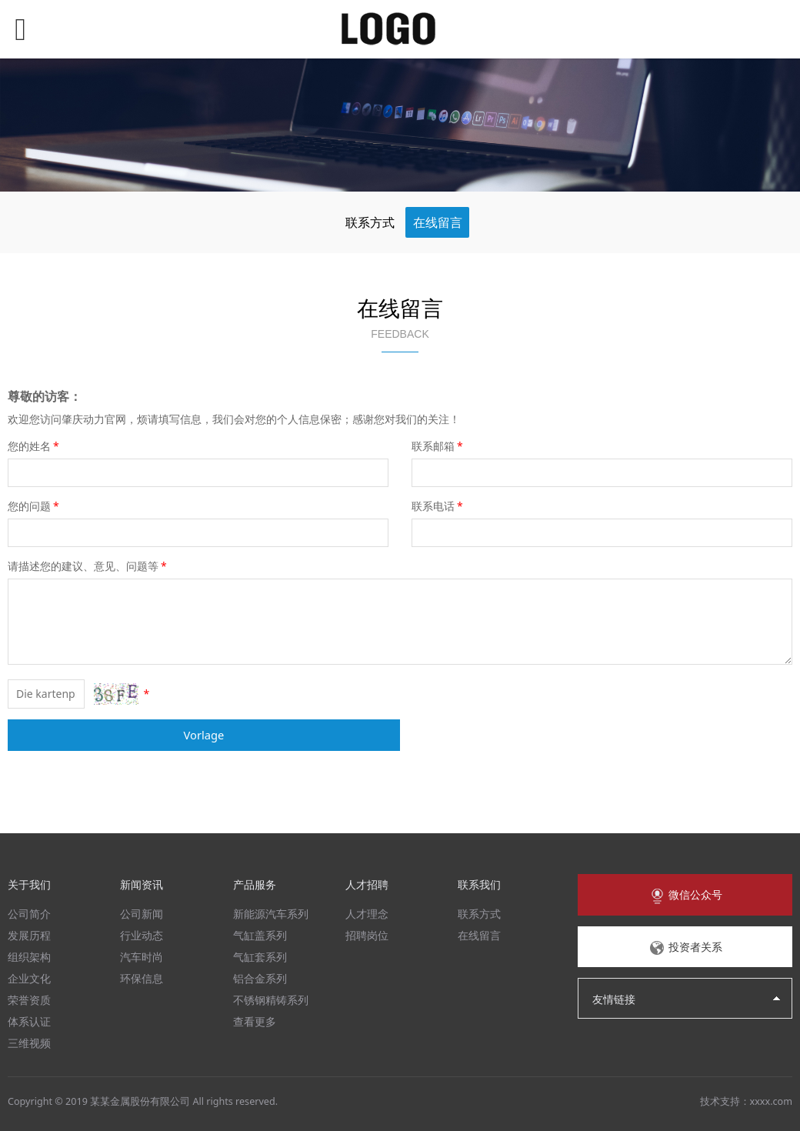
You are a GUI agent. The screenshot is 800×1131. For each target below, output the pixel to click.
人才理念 (366, 913)
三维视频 (29, 1043)
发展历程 (29, 935)
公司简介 (29, 913)
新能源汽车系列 (270, 913)
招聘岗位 (366, 935)
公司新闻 (141, 913)
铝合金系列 (260, 978)
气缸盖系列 (260, 935)
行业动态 (141, 935)
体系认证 (29, 1021)
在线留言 (437, 222)
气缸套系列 (260, 956)
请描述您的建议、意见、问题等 (88, 566)
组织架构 (29, 956)
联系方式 (370, 222)
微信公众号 (685, 895)
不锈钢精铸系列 (270, 1000)
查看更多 (254, 1021)
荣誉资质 (29, 1000)
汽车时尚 (141, 956)
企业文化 (29, 978)
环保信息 (141, 978)
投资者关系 (685, 947)
